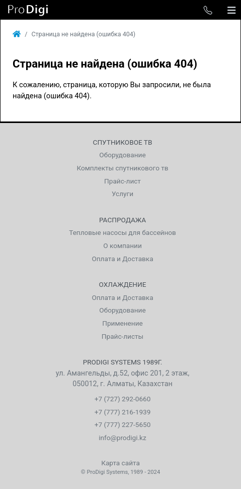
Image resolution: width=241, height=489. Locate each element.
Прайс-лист (122, 181)
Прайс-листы (122, 336)
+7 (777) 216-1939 (123, 412)
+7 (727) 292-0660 (123, 399)
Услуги (122, 194)
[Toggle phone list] (207, 10)
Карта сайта (120, 463)
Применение (122, 323)
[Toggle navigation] (231, 10)
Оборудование (122, 155)
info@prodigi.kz (122, 438)
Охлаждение (122, 284)
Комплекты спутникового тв (122, 168)
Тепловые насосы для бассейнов (122, 232)
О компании (122, 245)
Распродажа (122, 220)
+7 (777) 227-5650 (123, 424)
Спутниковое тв (122, 142)
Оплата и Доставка (122, 259)
